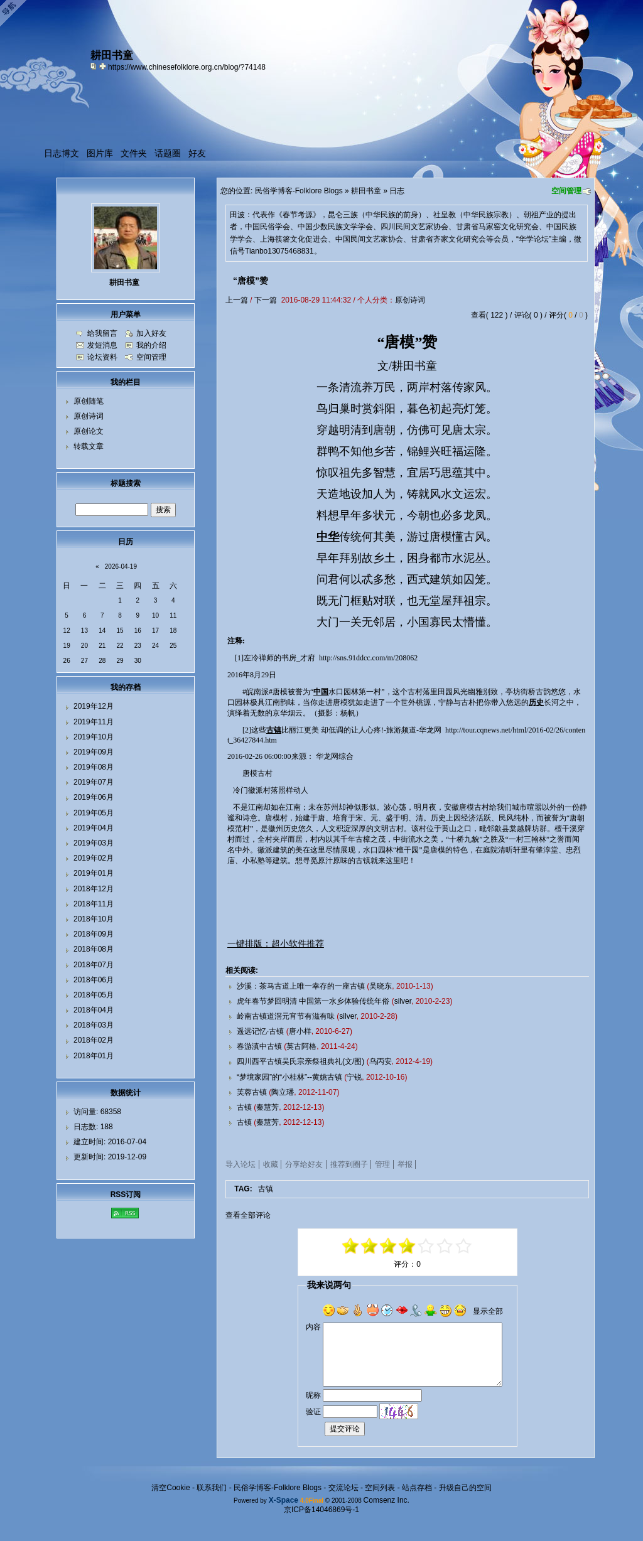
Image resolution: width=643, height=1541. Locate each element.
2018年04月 (93, 1010)
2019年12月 (93, 706)
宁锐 (354, 1077)
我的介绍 (151, 345)
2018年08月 (93, 949)
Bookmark (103, 66)
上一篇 (236, 300)
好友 (197, 153)
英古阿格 (301, 1046)
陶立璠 (282, 1092)
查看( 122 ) (489, 315)
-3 (369, 1246)
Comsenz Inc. (386, 1500)
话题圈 (167, 153)
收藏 (270, 1164)
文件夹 (134, 153)
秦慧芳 (267, 1107)
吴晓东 (380, 986)
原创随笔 (88, 401)
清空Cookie (170, 1487)
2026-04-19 (121, 566)
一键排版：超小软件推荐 (275, 943)
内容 (313, 1327)
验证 (313, 1411)
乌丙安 (380, 1061)
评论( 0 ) (528, 315)
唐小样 (300, 1031)
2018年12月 (93, 888)
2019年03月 (93, 843)
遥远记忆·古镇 (260, 1031)
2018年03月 (93, 1025)
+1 (426, 1246)
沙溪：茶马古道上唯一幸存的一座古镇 (301, 986)
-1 (388, 1246)
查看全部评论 (248, 1215)
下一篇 (265, 300)
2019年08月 (93, 767)
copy (94, 66)
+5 (464, 1246)
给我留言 (102, 333)
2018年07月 (93, 964)
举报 (405, 1164)
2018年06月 (93, 979)
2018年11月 (93, 903)
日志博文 (61, 153)
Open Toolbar (15, 13)
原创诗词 (410, 300)
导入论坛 (240, 1164)
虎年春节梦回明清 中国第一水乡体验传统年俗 (313, 1001)
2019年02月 (93, 858)
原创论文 (88, 431)
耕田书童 (366, 190)
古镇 (244, 1107)
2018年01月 (93, 1055)
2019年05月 (93, 812)
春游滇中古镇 (259, 1046)
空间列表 (380, 1487)
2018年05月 (93, 995)
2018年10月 (93, 919)
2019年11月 (93, 721)
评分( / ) (568, 315)
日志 (396, 190)
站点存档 (417, 1487)
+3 (445, 1246)
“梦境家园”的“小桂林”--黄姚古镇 (289, 1077)
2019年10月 (93, 737)
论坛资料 (102, 357)
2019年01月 (93, 873)
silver (402, 1001)
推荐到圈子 (349, 1164)
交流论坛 (343, 1487)
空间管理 (566, 190)
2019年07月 (93, 782)
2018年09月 (93, 934)
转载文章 (88, 446)
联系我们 (212, 1487)
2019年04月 (93, 828)
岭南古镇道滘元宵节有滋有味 (286, 1016)
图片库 (100, 153)
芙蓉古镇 (252, 1092)
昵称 (313, 1395)
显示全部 (488, 1311)
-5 (351, 1246)
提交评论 (345, 1428)
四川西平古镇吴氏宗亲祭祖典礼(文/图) (300, 1061)
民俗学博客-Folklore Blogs (299, 190)
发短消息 (102, 345)
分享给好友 (304, 1164)
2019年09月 (93, 752)
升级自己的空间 (465, 1487)
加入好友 (151, 333)
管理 (382, 1164)
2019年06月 (93, 797)
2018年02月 (93, 1040)
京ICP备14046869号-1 (321, 1509)
